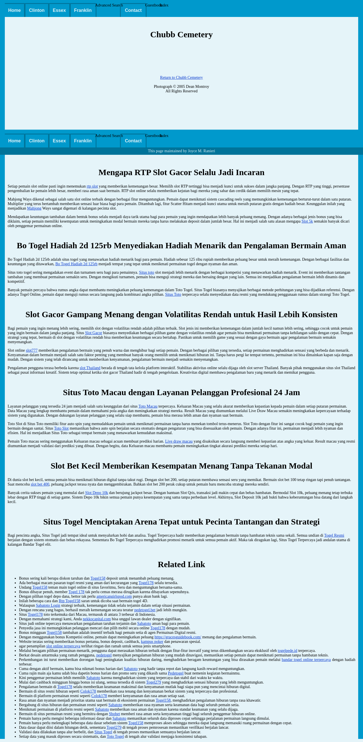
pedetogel (103, 655)
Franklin (83, 10)
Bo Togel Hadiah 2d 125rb (76, 264)
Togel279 (153, 682)
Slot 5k (307, 221)
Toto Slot (61, 428)
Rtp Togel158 (69, 601)
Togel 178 (76, 592)
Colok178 (88, 691)
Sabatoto (144, 623)
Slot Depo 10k (96, 493)
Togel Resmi (334, 535)
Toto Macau (147, 406)
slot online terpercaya (63, 646)
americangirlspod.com (114, 596)
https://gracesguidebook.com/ (177, 637)
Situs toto (146, 272)
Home (14, 10)
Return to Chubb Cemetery (181, 77)
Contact (133, 10)
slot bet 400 (40, 484)
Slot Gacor (93, 333)
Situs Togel (103, 732)
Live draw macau (179, 441)
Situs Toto (173, 294)
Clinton (36, 10)
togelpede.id (287, 651)
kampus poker (152, 641)
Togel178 (146, 583)
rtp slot (92, 186)
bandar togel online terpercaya (306, 660)
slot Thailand (90, 368)
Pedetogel (175, 673)
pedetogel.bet (144, 610)
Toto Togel (115, 736)
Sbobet (114, 714)
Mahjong (34, 208)
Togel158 (98, 578)
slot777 (32, 350)
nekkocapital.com (97, 619)
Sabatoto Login (48, 605)
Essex (59, 10)
